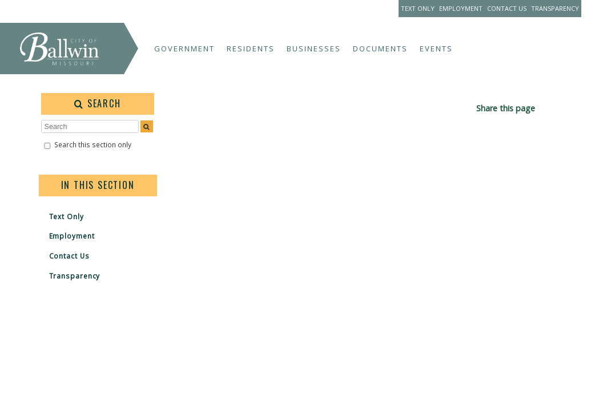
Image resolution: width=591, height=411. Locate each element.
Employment (461, 8)
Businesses (314, 48)
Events (436, 48)
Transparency (555, 8)
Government (184, 48)
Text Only (418, 8)
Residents (251, 48)
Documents (380, 48)
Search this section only (92, 144)
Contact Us (506, 8)
